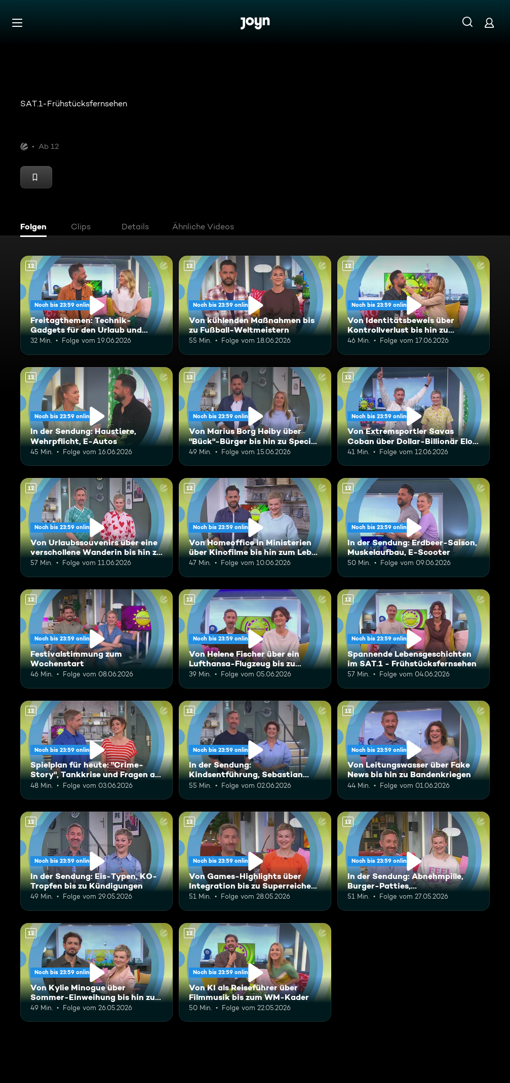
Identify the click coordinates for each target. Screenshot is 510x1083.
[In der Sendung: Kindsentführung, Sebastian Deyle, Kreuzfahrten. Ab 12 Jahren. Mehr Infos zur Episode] (255, 750)
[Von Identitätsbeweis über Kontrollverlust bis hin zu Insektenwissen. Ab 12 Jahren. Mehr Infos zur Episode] (413, 305)
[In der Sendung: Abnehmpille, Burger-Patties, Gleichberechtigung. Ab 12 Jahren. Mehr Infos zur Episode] (413, 861)
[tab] (36, 228)
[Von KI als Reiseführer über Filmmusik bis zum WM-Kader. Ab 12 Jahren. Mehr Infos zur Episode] (255, 972)
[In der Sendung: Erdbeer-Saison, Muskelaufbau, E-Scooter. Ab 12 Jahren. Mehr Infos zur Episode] (413, 527)
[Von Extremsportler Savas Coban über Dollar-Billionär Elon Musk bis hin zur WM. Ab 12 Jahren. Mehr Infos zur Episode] (413, 416)
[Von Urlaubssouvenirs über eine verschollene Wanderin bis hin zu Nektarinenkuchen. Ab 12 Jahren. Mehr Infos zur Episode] (96, 527)
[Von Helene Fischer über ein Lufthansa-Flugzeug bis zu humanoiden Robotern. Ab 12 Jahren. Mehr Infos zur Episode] (255, 639)
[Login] (489, 22)
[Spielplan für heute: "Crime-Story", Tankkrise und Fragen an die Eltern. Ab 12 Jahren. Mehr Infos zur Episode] (96, 750)
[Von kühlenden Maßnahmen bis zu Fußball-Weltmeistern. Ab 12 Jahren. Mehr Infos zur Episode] (255, 305)
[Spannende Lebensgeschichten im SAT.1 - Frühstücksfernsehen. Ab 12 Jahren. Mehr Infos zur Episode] (413, 639)
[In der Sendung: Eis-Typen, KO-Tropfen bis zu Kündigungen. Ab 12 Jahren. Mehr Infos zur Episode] (96, 861)
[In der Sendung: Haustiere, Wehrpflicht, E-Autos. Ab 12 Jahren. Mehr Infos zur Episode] (96, 416)
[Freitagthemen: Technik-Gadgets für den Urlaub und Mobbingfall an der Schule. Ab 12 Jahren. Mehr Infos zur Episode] (96, 305)
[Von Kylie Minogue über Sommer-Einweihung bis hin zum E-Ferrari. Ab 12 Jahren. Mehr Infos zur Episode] (96, 972)
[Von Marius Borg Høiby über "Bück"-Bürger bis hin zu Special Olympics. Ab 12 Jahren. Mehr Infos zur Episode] (255, 416)
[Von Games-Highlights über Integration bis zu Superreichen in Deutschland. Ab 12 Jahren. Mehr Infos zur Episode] (255, 861)
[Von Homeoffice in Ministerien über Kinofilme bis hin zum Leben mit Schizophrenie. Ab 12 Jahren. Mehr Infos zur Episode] (255, 527)
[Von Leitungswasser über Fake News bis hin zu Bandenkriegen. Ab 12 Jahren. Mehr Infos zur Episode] (413, 750)
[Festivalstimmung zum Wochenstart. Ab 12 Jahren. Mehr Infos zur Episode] (96, 639)
